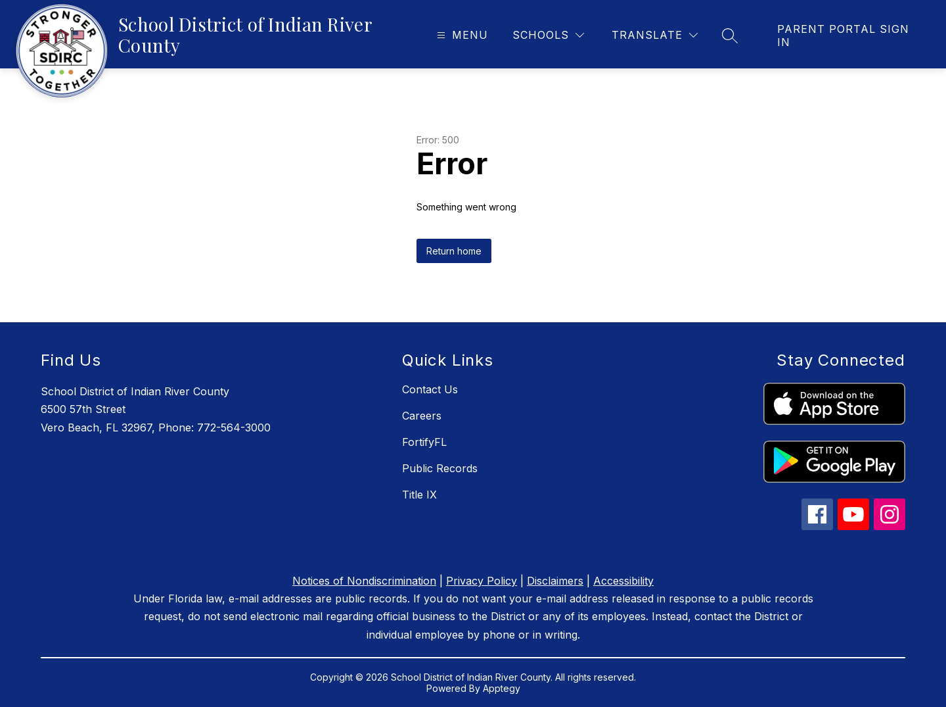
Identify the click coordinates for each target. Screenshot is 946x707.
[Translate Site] (654, 35)
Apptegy (501, 688)
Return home (454, 250)
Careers (421, 415)
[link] (848, 35)
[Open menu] (461, 35)
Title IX (419, 494)
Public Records (440, 468)
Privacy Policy (481, 580)
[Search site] (730, 35)
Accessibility (623, 580)
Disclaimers (555, 580)
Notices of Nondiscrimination (364, 580)
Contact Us (430, 389)
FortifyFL (424, 442)
